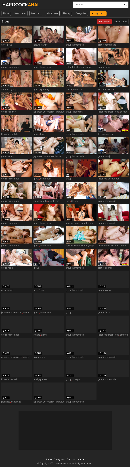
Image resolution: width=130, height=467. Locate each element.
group (9, 45)
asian (3, 290)
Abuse (81, 459)
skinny (44, 45)
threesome (103, 134)
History (66, 13)
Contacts (71, 459)
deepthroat (77, 112)
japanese (102, 178)
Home (6, 13)
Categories (80, 13)
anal (36, 379)
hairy (112, 134)
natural (37, 45)
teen (68, 201)
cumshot (77, 89)
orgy (3, 45)
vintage (76, 379)
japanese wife (40, 201)
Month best (52, 13)
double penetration (83, 67)
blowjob (5, 134)
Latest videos (120, 21)
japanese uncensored (44, 112)
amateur (5, 89)
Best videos (20, 13)
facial (107, 67)
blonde (69, 89)
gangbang (93, 245)
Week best (36, 13)
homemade (78, 45)
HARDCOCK (10, 5)
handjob (12, 112)
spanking (44, 89)
